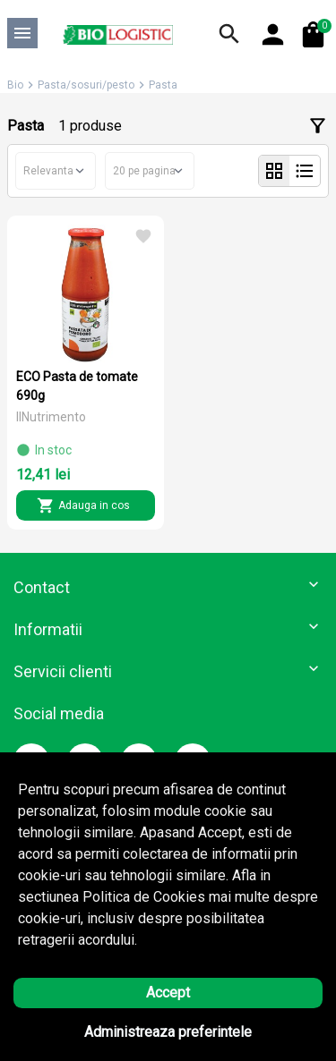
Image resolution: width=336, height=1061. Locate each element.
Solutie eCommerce (118, 1030)
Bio (15, 85)
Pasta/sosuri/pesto (86, 85)
